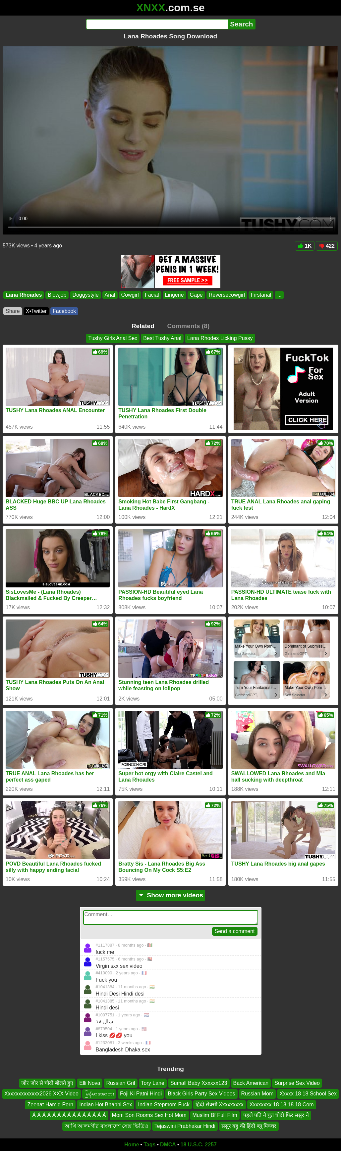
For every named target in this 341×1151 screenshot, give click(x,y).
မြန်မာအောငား (99, 1094)
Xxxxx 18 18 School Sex (308, 1094)
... (279, 295)
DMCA (168, 1144)
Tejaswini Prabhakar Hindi (184, 1126)
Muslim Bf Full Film (215, 1115)
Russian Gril (120, 1083)
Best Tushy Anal (162, 338)
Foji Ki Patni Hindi (141, 1094)
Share (13, 311)
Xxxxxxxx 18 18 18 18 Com (282, 1104)
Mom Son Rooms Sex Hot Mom (149, 1115)
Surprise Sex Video (297, 1083)
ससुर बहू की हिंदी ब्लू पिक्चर (248, 1126)
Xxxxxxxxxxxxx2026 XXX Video (41, 1094)
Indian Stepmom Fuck (164, 1104)
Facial (152, 295)
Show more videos (170, 895)
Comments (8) (188, 325)
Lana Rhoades (24, 295)
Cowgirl (130, 295)
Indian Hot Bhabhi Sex (105, 1104)
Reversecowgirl (227, 295)
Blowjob (57, 295)
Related (143, 325)
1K (305, 246)
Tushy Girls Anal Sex (112, 338)
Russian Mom (257, 1094)
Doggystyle (85, 295)
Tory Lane (152, 1083)
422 (327, 246)
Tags (149, 1144)
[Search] (157, 24)
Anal (110, 295)
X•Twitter (36, 311)
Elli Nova (89, 1083)
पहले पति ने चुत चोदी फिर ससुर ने (276, 1115)
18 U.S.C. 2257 (199, 1144)
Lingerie (174, 295)
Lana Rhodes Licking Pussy (220, 338)
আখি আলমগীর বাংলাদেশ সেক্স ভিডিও (106, 1126)
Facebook (64, 311)
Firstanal (261, 295)
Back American (251, 1083)
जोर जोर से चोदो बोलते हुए (47, 1083)
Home (131, 1144)
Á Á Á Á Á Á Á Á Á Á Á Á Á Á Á (69, 1115)
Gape (196, 295)
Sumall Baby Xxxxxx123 (198, 1083)
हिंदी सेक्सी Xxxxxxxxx (220, 1104)
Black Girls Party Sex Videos (201, 1094)
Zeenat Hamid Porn (50, 1104)
